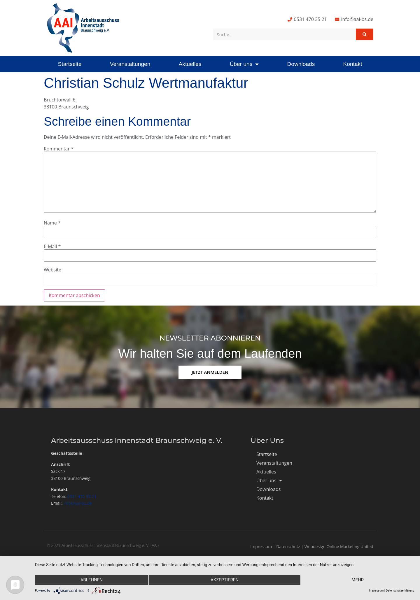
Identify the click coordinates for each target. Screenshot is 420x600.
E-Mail (52, 246)
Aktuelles (189, 64)
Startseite (70, 64)
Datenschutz (288, 546)
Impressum (261, 546)
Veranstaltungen (130, 64)
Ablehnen (91, 580)
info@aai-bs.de (78, 503)
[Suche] (364, 34)
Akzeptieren (225, 580)
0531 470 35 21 (81, 496)
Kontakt (352, 64)
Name (52, 222)
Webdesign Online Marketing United (338, 546)
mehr (357, 580)
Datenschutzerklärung (400, 590)
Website (52, 269)
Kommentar (59, 148)
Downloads (301, 64)
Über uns (244, 64)
